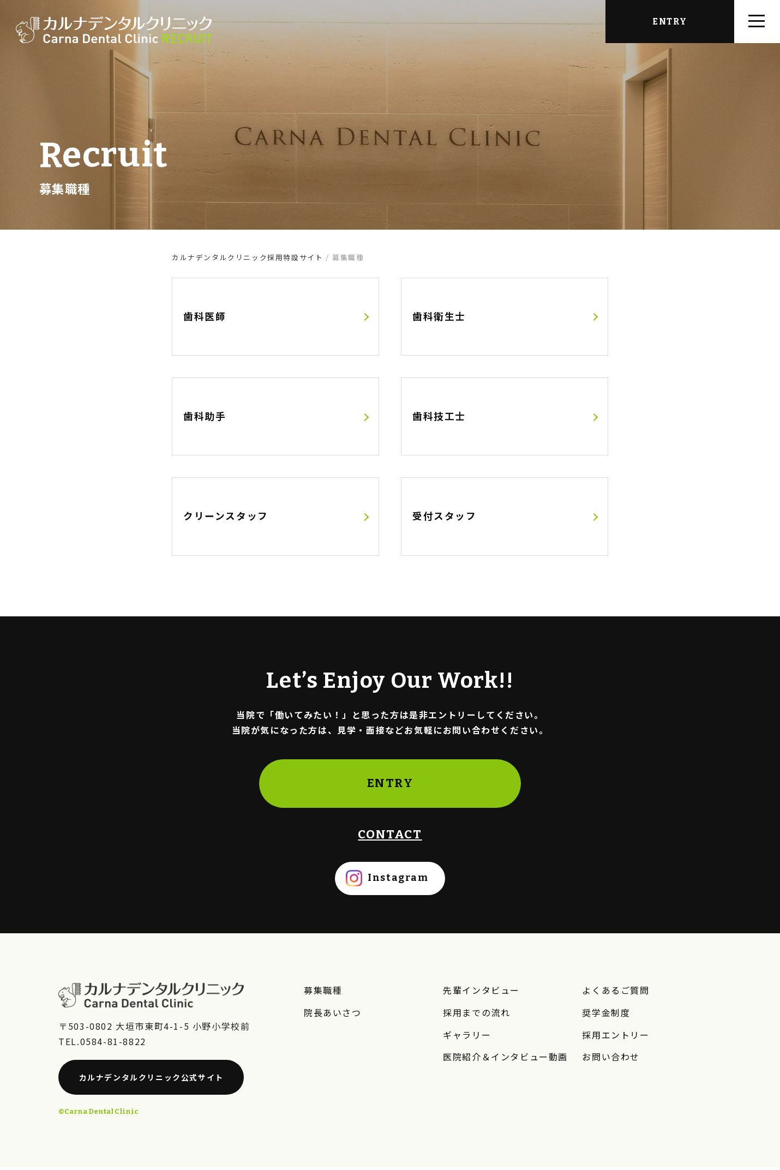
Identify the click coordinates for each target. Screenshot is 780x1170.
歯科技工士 (439, 417)
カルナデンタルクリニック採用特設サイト (247, 257)
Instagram (398, 881)
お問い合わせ (611, 1058)
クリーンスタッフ (225, 518)
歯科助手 (204, 417)
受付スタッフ (444, 518)
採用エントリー (615, 1036)
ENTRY (390, 786)
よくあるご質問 (615, 992)
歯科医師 (204, 316)
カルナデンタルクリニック (151, 1080)
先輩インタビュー (481, 992)
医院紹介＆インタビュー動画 (505, 1058)
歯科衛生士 (439, 316)
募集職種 (323, 992)
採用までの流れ (476, 1014)
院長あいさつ (333, 1014)
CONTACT (390, 837)
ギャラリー (467, 1036)
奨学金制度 (606, 1014)
